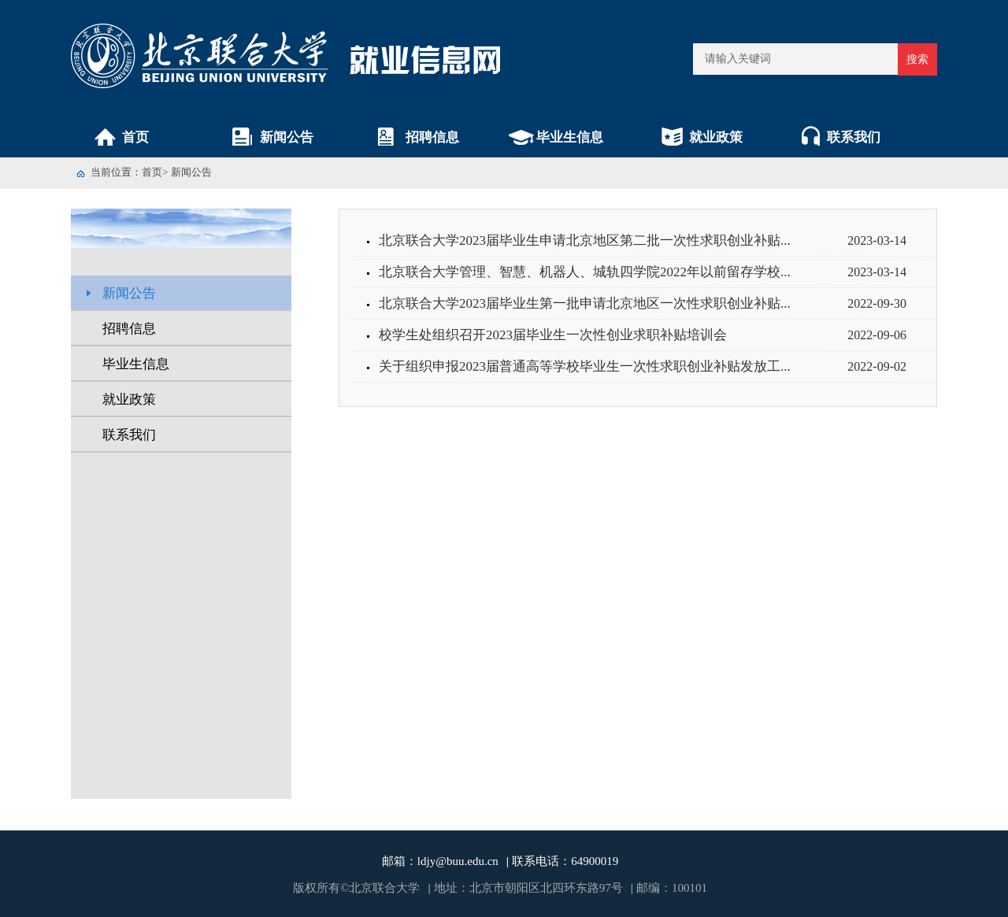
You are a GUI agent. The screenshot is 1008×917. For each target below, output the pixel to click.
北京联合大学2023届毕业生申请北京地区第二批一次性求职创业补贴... (585, 240)
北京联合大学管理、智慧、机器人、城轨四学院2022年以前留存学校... (585, 271)
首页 (135, 137)
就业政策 (716, 137)
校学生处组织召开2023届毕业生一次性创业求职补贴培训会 (553, 334)
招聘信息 (432, 137)
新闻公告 (286, 137)
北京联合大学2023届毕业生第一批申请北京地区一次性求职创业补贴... (585, 303)
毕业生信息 (569, 137)
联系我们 (853, 137)
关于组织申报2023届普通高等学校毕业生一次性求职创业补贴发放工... (585, 366)
